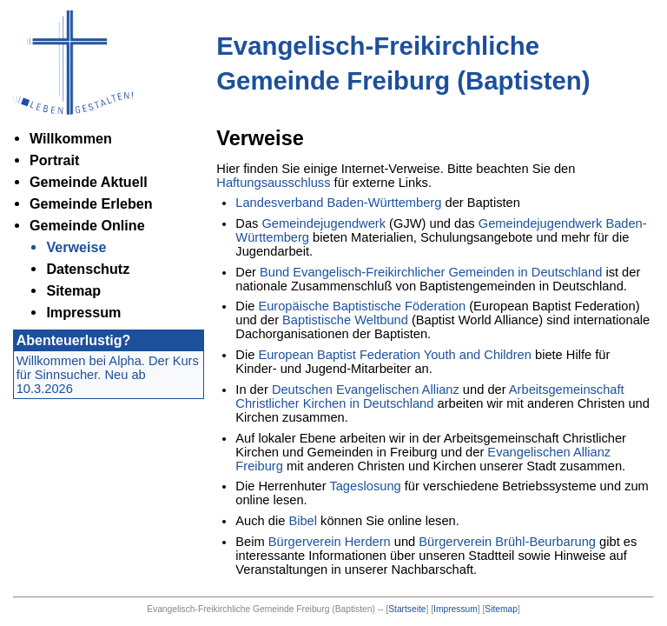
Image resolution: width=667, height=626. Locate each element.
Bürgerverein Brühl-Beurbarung (507, 542)
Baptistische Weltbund (345, 320)
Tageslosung (364, 486)
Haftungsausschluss (273, 183)
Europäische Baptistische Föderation (362, 306)
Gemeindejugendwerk (323, 223)
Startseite (407, 609)
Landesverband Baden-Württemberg (338, 203)
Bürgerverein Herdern (329, 542)
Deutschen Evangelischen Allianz (365, 389)
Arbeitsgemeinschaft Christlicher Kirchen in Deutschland (429, 396)
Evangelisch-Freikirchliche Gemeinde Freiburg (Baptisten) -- (266, 609)
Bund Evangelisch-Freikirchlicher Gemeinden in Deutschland (431, 272)
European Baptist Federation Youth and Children (395, 355)
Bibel (302, 521)
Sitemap (501, 609)
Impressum (455, 609)
